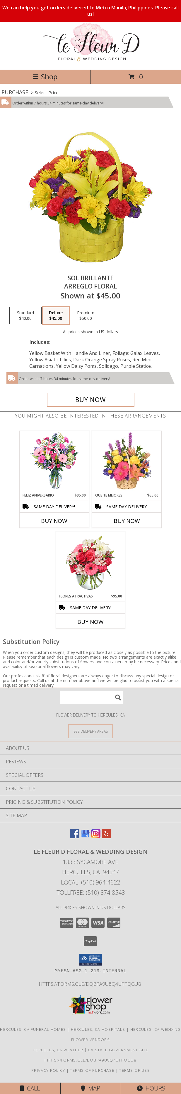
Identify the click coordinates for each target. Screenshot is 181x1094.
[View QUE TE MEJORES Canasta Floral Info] (127, 461)
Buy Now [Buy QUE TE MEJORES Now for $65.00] (127, 521)
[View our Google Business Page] (85, 836)
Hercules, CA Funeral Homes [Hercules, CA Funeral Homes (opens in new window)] (33, 1029)
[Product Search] (91, 697)
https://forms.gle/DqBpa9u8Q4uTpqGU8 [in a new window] (90, 983)
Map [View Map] (90, 1088)
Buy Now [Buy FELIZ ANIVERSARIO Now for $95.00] (54, 521)
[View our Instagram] (95, 836)
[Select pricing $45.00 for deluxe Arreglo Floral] (56, 315)
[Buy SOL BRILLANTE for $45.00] (90, 400)
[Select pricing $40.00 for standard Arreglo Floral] (25, 315)
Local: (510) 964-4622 (90, 882)
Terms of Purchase (92, 1070)
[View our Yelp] (106, 836)
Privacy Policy (48, 1070)
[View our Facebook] (74, 836)
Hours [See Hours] (151, 1088)
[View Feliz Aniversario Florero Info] (54, 462)
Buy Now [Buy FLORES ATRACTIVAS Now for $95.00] (90, 622)
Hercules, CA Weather (58, 1049)
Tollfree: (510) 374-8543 (91, 893)
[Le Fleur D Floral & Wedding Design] (90, 61)
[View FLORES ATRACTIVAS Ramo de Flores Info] (90, 562)
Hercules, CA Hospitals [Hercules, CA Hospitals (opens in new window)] (98, 1029)
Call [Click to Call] (30, 1088)
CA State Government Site (118, 1049)
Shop (45, 76)
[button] (90, 960)
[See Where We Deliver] (90, 731)
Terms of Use (134, 1070)
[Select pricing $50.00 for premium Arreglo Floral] (85, 315)
